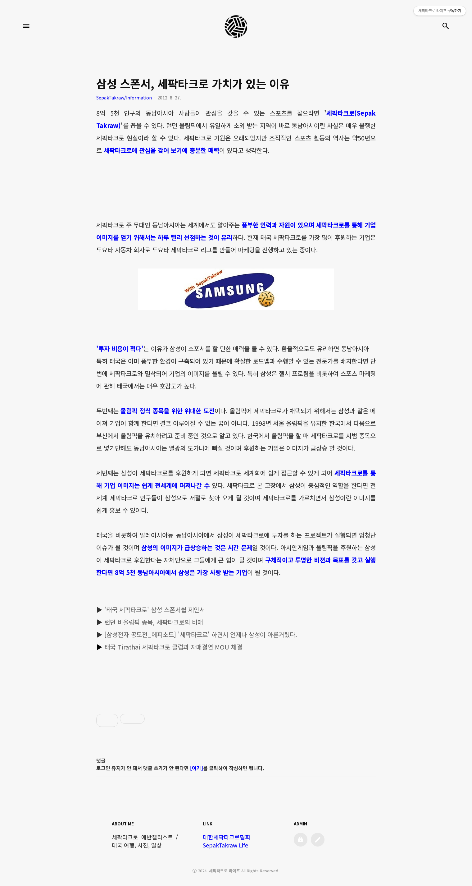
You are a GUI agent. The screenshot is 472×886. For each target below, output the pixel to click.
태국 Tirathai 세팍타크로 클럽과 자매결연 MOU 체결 (173, 646)
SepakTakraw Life (225, 845)
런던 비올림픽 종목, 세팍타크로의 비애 (153, 622)
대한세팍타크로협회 (226, 837)
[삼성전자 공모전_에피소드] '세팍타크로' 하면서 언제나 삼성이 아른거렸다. (200, 634)
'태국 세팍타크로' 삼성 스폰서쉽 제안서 (154, 609)
